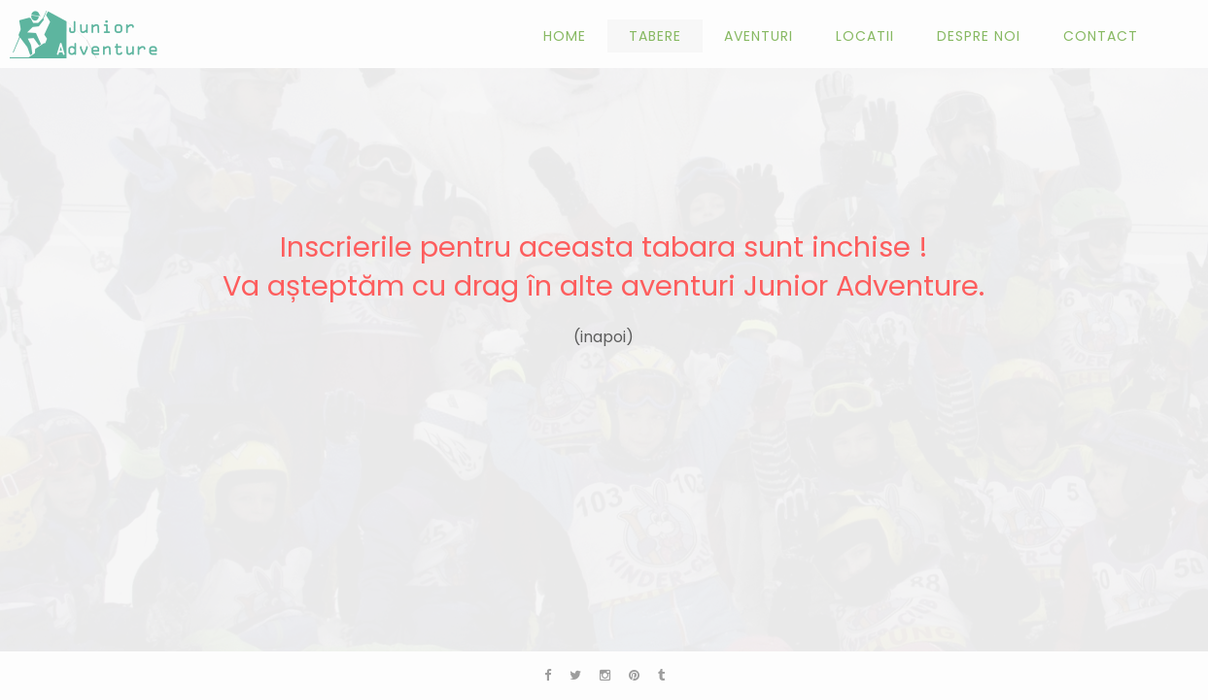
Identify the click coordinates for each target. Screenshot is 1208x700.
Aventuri (758, 36)
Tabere (655, 36)
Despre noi (978, 36)
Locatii (865, 36)
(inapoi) (603, 337)
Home (564, 36)
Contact (1100, 36)
